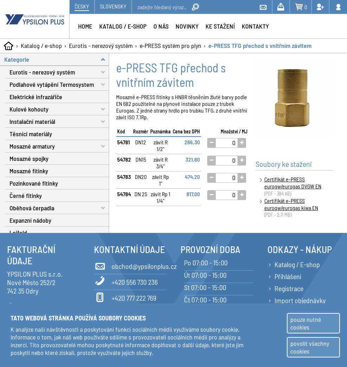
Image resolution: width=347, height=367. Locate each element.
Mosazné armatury (59, 146)
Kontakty (255, 26)
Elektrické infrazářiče (36, 97)
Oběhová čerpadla (59, 208)
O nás (161, 26)
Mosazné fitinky (29, 171)
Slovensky (113, 6)
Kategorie (56, 59)
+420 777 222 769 (125, 296)
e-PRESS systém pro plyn (170, 45)
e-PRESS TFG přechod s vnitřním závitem (259, 45)
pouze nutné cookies (305, 323)
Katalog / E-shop (297, 264)
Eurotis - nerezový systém (101, 45)
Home (85, 26)
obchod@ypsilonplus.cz (130, 265)
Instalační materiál (59, 121)
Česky (82, 6)
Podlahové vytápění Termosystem (59, 84)
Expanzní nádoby (30, 220)
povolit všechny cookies (309, 347)
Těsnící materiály (31, 134)
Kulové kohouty (59, 109)
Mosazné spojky (29, 158)
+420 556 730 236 (126, 281)
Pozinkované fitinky (34, 183)
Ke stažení (220, 26)
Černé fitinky (26, 195)
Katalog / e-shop (41, 45)
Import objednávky (300, 300)
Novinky (187, 26)
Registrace (289, 288)
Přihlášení (288, 276)
